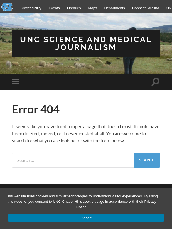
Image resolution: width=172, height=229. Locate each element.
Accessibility (31, 8)
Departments (114, 8)
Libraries (74, 8)
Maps (92, 8)
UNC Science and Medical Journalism (86, 43)
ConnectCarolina (145, 8)
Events (54, 8)
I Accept (86, 218)
